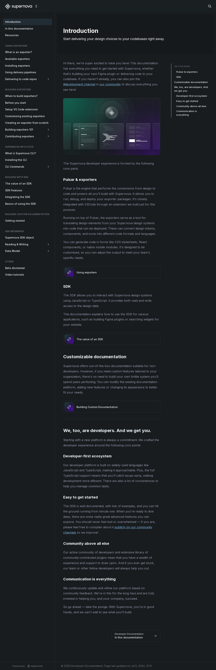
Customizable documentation (191, 82)
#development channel (79, 84)
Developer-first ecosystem (191, 95)
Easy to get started (187, 101)
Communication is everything (186, 113)
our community (110, 84)
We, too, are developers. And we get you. (191, 89)
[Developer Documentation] (18, 6)
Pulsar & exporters (187, 71)
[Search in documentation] (209, 6)
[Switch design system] (36, 6)
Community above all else (191, 106)
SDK (178, 76)
